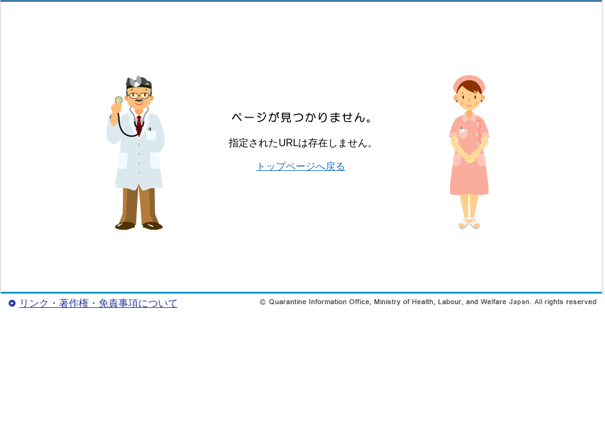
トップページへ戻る (300, 166)
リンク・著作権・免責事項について (98, 303)
